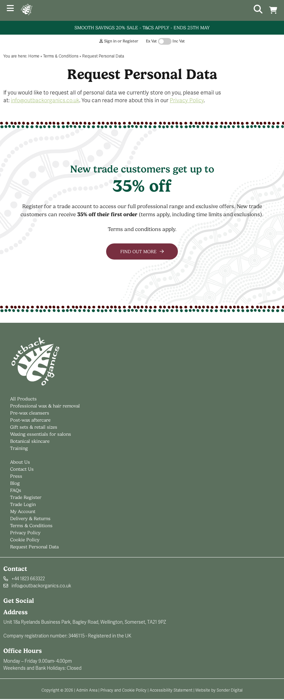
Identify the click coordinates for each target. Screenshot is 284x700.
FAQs (15, 490)
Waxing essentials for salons (40, 434)
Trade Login (23, 504)
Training (19, 448)
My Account (22, 511)
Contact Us (22, 469)
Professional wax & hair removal (45, 406)
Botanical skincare (30, 441)
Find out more (142, 251)
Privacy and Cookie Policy (123, 690)
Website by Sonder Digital (219, 690)
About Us (20, 462)
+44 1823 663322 (28, 579)
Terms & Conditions (31, 525)
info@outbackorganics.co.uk (45, 100)
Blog (15, 483)
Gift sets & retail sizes (33, 427)
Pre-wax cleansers (30, 413)
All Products (23, 398)
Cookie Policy (24, 539)
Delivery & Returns (30, 518)
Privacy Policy (187, 100)
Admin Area (86, 690)
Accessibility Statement (171, 690)
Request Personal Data (34, 546)
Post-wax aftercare (31, 420)
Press (16, 476)
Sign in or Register (118, 41)
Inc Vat (178, 41)
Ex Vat (151, 41)
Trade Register (25, 497)
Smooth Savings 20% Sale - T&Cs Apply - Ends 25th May (142, 27)
